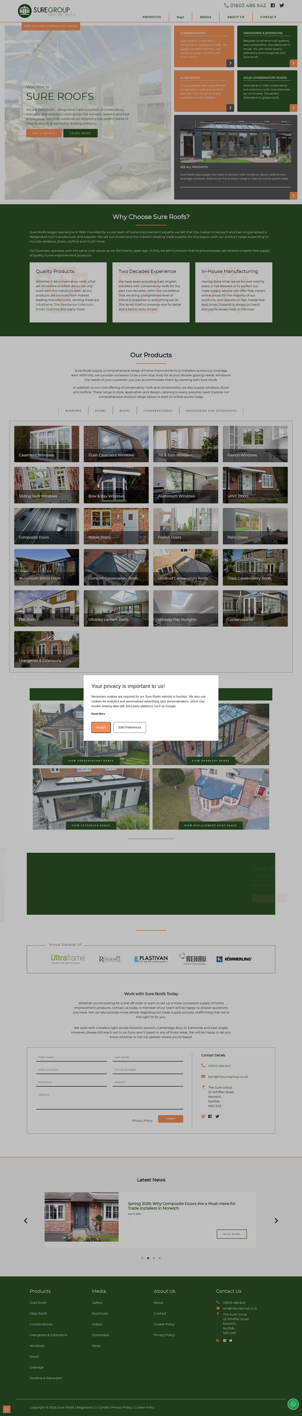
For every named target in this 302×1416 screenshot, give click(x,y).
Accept (101, 727)
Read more (98, 713)
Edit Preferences (129, 727)
